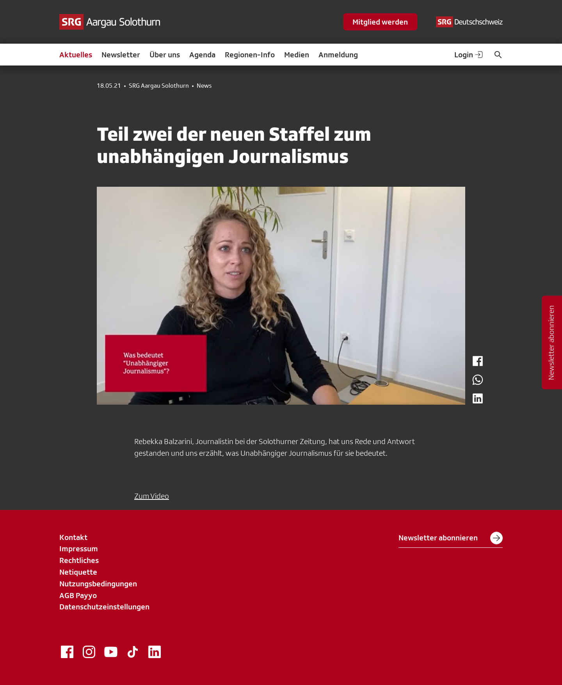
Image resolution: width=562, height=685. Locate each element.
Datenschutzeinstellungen (104, 606)
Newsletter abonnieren (450, 538)
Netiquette (78, 572)
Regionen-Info (250, 54)
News (204, 85)
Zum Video (151, 496)
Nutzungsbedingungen (98, 583)
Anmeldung (338, 54)
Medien (296, 54)
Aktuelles (75, 54)
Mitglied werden (380, 22)
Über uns (164, 54)
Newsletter (120, 54)
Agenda (202, 54)
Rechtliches (79, 560)
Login (469, 54)
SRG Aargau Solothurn (159, 85)
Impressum (78, 548)
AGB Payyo (78, 595)
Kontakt (73, 537)
